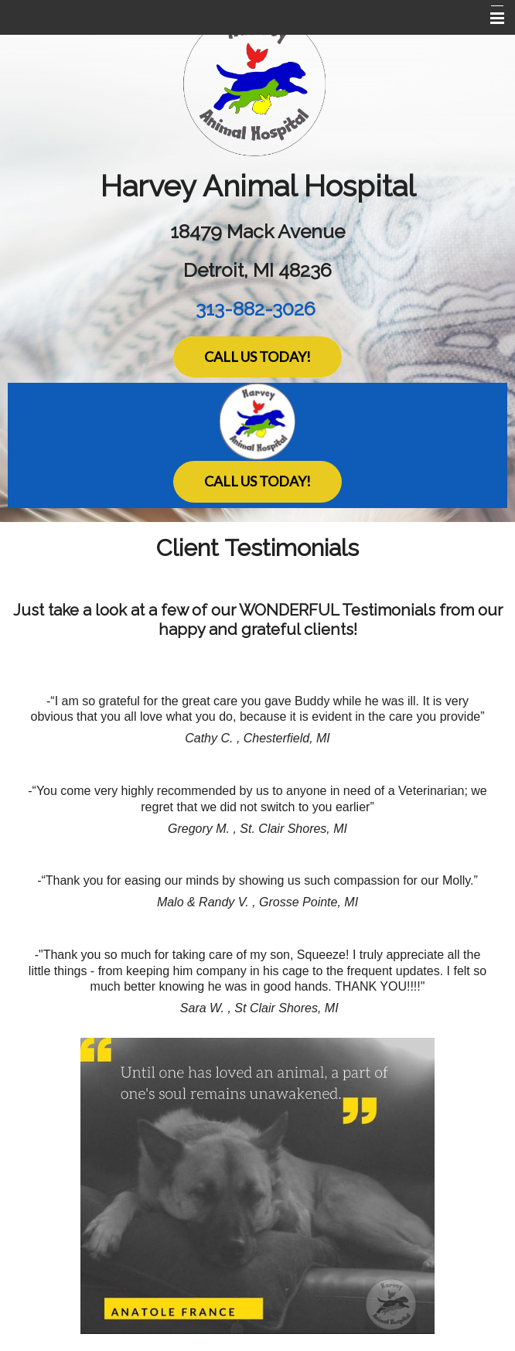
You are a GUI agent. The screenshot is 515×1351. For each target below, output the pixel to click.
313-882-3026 (255, 309)
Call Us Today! (257, 356)
